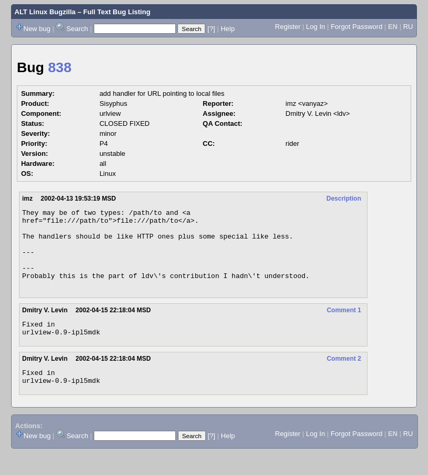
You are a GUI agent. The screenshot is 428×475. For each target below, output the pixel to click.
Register (287, 27)
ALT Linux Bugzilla (45, 12)
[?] (211, 29)
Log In (315, 27)
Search (77, 29)
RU (408, 27)
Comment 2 (344, 377)
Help (228, 29)
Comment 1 (344, 326)
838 (59, 67)
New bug (37, 29)
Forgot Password (356, 27)
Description (343, 198)
